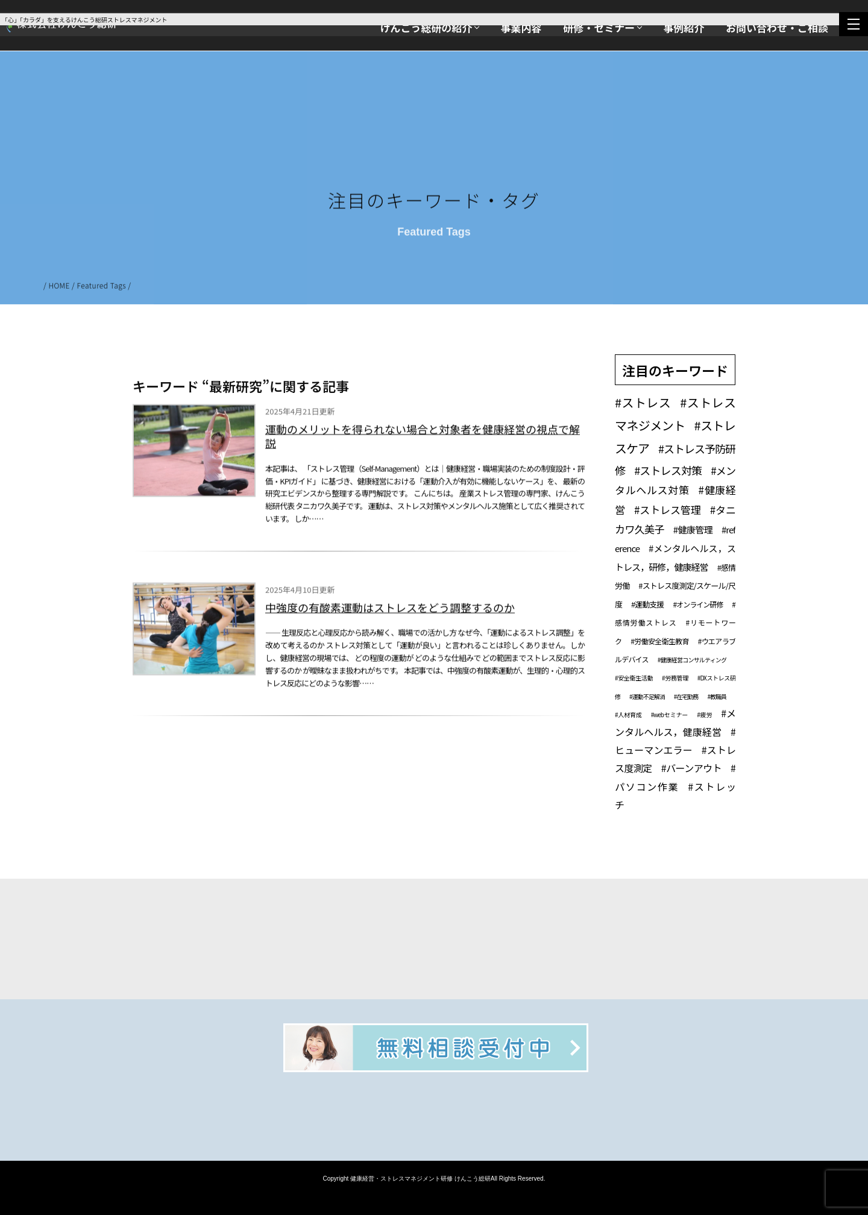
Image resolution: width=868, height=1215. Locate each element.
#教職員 (716, 696)
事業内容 (520, 27)
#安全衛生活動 (634, 677)
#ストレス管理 (667, 509)
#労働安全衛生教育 (659, 641)
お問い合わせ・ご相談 (777, 27)
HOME (59, 288)
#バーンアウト (691, 768)
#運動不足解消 (647, 696)
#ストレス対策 (668, 470)
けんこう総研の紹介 (426, 27)
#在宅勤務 (686, 696)
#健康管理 (692, 529)
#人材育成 (628, 714)
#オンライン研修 (698, 604)
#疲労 (704, 714)
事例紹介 (683, 27)
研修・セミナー (599, 27)
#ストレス (643, 402)
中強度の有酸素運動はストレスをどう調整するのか (390, 610)
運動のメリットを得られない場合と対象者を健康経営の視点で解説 (422, 439)
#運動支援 (647, 604)
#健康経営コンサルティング (692, 659)
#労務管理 (675, 677)
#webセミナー (669, 714)
